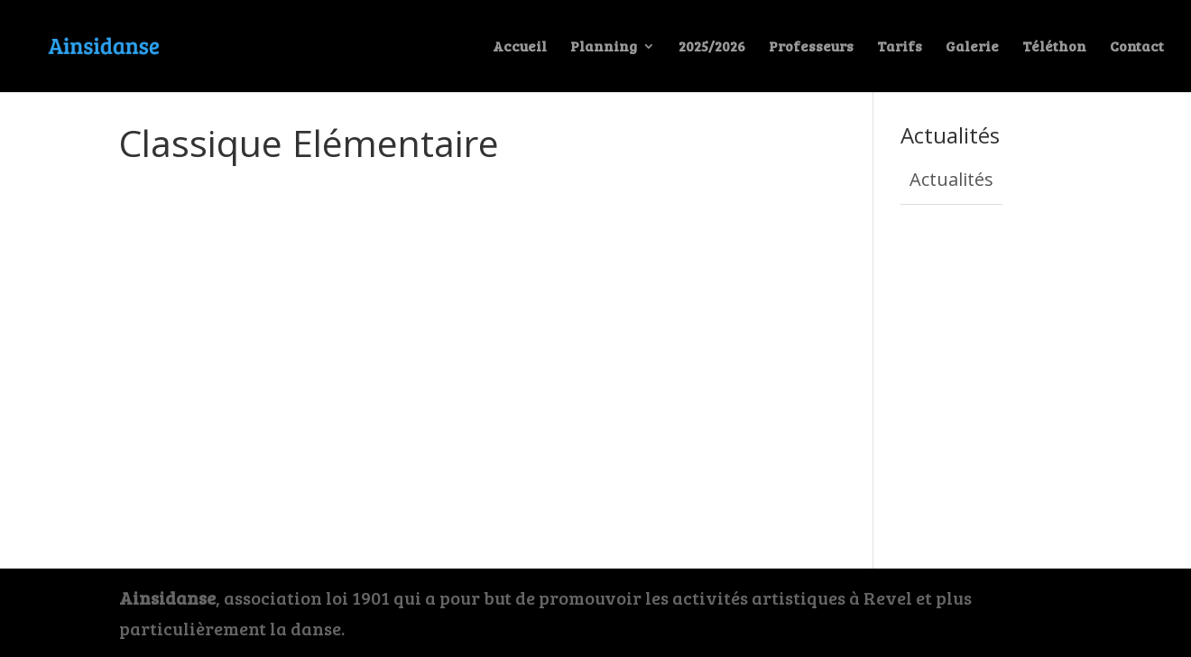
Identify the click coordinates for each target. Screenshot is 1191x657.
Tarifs (899, 47)
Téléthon (1054, 47)
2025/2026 (712, 47)
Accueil (520, 47)
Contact (1137, 47)
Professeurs (811, 47)
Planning (603, 47)
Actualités (951, 179)
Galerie (972, 47)
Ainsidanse (167, 597)
